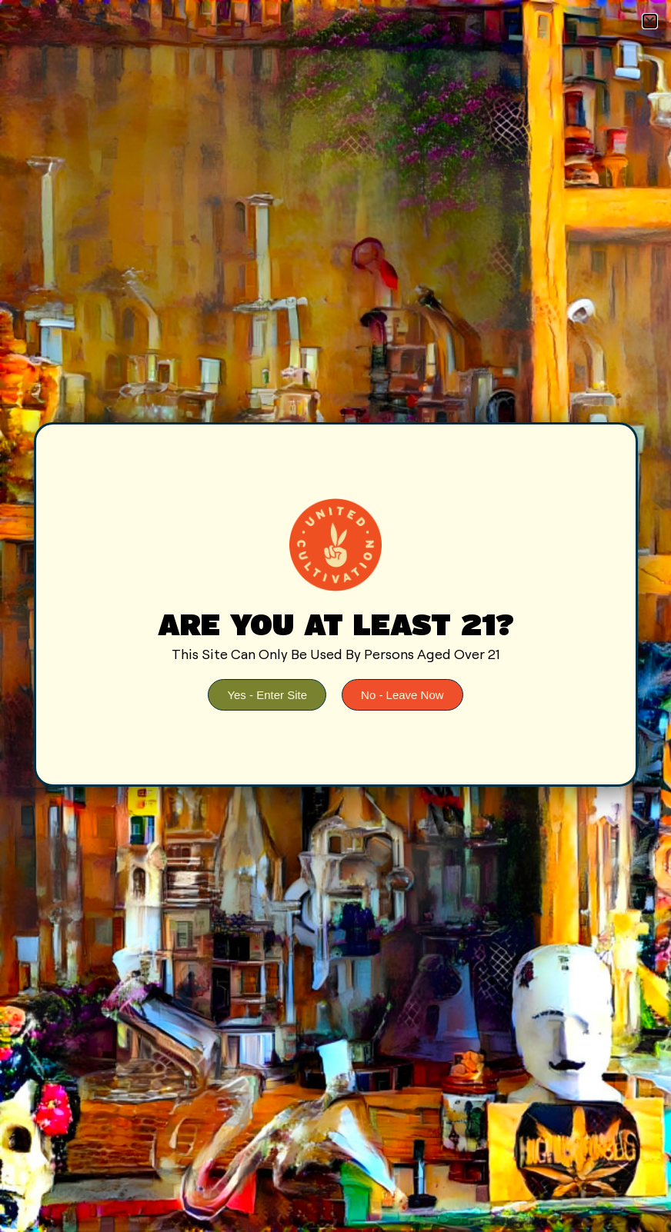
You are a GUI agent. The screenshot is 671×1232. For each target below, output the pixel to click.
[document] (335, 616)
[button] (650, 21)
